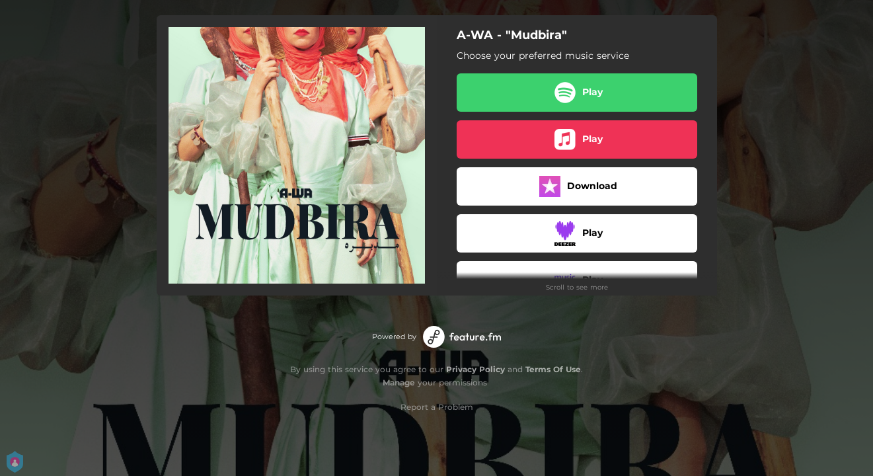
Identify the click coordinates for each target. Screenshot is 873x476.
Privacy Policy (475, 369)
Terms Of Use (553, 369)
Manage (399, 382)
